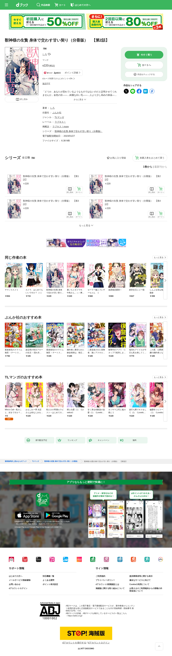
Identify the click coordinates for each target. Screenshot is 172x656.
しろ (44, 54)
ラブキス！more (60, 126)
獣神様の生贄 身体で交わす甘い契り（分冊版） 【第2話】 (133, 178)
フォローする (49, 54)
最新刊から (160, 167)
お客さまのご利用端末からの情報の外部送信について (145, 589)
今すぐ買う (146, 54)
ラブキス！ (60, 122)
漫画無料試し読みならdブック (16, 461)
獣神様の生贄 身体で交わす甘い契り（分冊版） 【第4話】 (133, 202)
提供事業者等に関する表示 (141, 576)
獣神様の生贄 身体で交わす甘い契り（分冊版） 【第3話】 (51, 202)
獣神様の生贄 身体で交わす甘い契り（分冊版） (79, 131)
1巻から (147, 167)
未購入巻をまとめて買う (152, 158)
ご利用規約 (100, 576)
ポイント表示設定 (50, 584)
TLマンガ (59, 117)
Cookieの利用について (139, 584)
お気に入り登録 (118, 158)
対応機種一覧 (48, 576)
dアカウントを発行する (74, 642)
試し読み (24, 99)
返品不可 (46, 83)
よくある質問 (48, 580)
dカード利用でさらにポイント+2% (57, 78)
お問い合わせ (14, 584)
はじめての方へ (15, 576)
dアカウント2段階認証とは (107, 584)
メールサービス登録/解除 (20, 580)
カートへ (146, 65)
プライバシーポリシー (105, 580)
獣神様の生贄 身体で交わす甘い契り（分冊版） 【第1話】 (51, 178)
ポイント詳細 (71, 72)
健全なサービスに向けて (140, 580)
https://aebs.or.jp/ (75, 616)
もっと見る (158, 257)
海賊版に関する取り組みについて (110, 588)
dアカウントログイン (18, 588)
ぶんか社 (56, 112)
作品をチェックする (146, 74)
